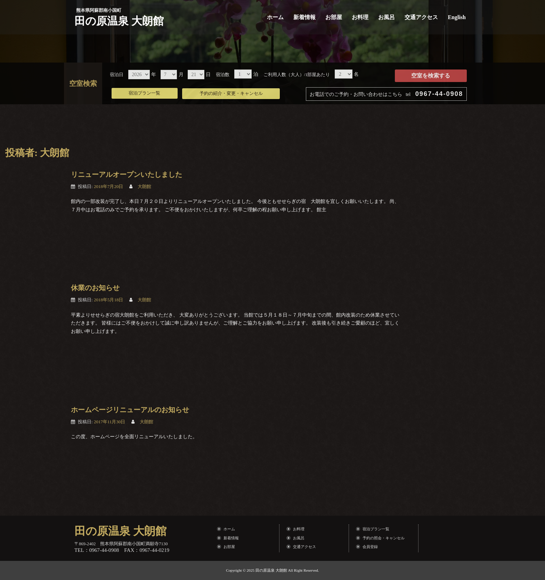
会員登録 (370, 547)
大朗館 (144, 186)
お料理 (360, 17)
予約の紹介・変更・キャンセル (237, 92)
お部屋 (333, 17)
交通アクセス (421, 17)
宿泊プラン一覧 (146, 92)
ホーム (275, 17)
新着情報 (304, 17)
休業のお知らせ (95, 288)
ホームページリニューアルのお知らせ (130, 410)
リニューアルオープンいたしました (126, 174)
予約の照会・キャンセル (384, 538)
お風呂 (386, 17)
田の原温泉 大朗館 (120, 21)
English (457, 17)
